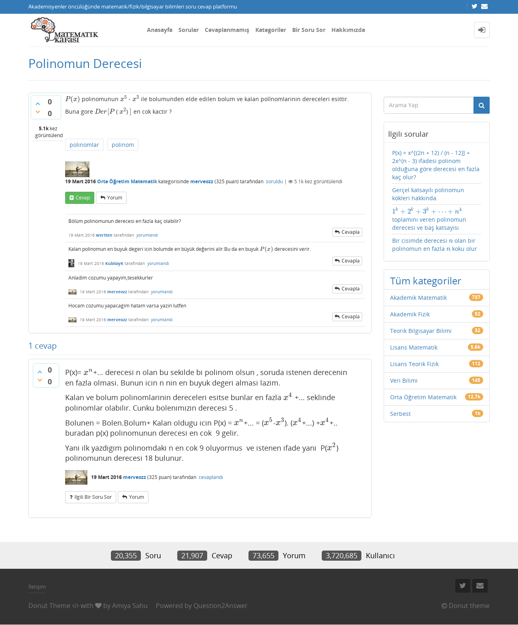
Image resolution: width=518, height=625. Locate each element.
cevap (83, 197)
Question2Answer (220, 605)
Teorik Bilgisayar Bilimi (421, 331)
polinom (123, 144)
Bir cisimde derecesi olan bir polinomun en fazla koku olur (435, 244)
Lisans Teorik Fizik (414, 364)
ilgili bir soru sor (93, 497)
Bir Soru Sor (308, 30)
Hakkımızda (348, 30)
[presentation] (72, 99)
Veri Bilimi (404, 380)
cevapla (351, 232)
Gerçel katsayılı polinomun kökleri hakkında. (428, 194)
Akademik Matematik (418, 297)
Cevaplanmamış (227, 30)
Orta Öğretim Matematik (127, 181)
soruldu (274, 181)
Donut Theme (49, 605)
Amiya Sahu (130, 605)
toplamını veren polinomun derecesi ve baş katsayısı (429, 219)
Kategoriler (270, 30)
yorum (114, 197)
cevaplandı (211, 477)
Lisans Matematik (413, 347)
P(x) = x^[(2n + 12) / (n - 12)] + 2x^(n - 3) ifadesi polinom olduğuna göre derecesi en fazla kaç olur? (436, 165)
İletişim (37, 586)
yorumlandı (147, 235)
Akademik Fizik (410, 314)
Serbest (400, 413)
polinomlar (84, 144)
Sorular (188, 30)
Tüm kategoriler (425, 280)
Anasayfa (159, 30)
